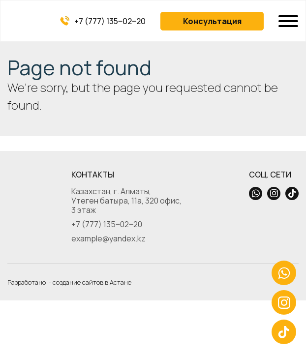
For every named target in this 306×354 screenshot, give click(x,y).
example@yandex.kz (108, 238)
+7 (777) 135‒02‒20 (106, 224)
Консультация (212, 21)
